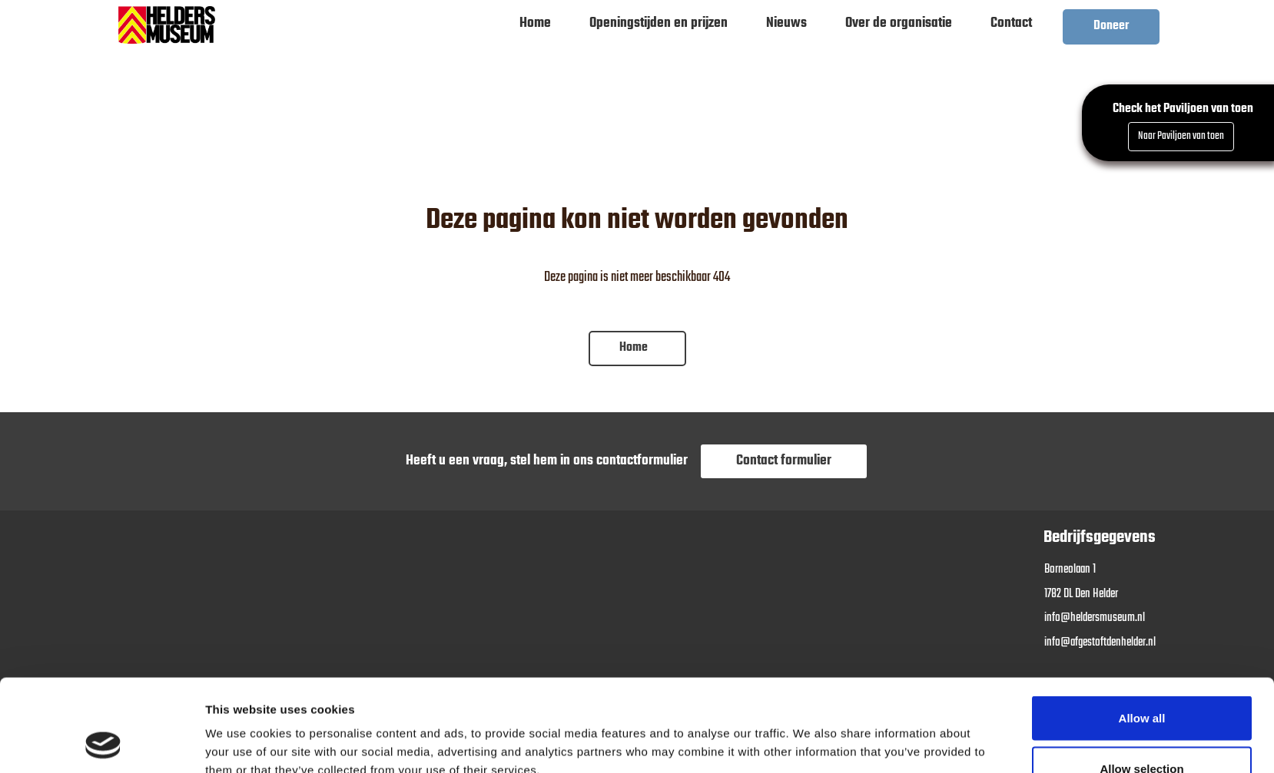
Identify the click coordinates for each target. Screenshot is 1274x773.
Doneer (1111, 26)
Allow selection (1141, 682)
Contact (1011, 23)
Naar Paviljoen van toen (1181, 136)
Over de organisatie (898, 23)
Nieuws (786, 23)
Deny (1142, 731)
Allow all (1142, 631)
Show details (810, 733)
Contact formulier (783, 461)
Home (535, 23)
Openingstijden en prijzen (658, 23)
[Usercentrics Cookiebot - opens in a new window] (103, 743)
